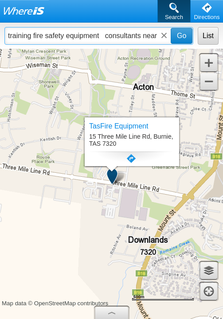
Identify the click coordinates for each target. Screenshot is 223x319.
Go (181, 35)
